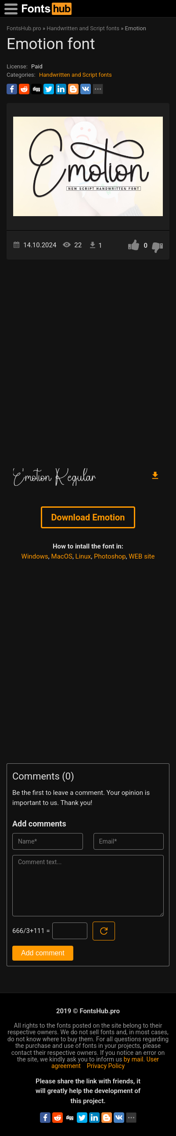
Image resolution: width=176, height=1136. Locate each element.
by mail (134, 1059)
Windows (35, 556)
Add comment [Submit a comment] (43, 953)
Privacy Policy (106, 1065)
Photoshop (110, 556)
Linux (83, 556)
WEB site (141, 556)
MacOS (61, 556)
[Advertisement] (88, 361)
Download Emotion (88, 517)
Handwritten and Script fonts (75, 74)
